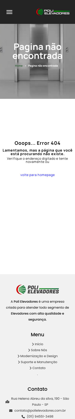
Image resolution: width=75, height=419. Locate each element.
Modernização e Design (37, 356)
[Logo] (38, 293)
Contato (37, 368)
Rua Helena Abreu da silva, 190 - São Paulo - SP (37, 401)
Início (37, 344)
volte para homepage (37, 175)
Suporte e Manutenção (37, 362)
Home (19, 65)
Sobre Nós (37, 350)
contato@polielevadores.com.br (37, 410)
